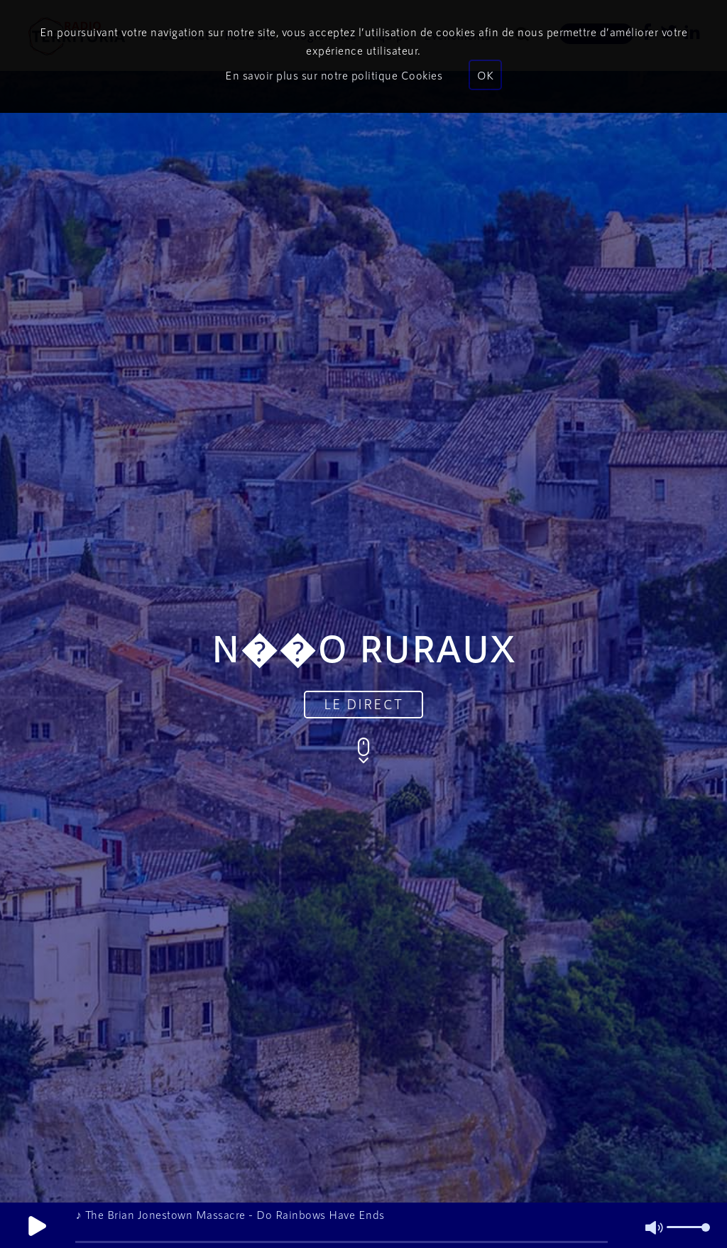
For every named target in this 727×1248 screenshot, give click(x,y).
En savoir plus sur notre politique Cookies (333, 75)
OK (485, 75)
